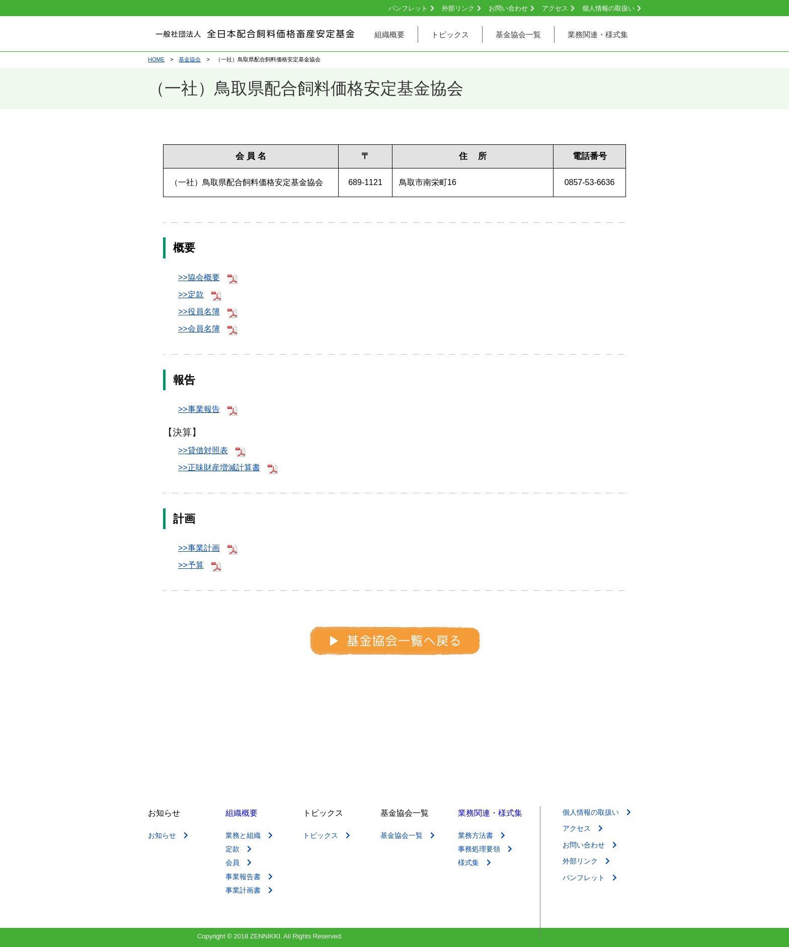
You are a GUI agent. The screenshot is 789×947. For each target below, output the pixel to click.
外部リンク (461, 8)
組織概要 (241, 813)
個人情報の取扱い (611, 8)
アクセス (558, 8)
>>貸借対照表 (212, 450)
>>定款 (199, 294)
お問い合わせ (511, 8)
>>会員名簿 (208, 328)
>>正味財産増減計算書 (228, 467)
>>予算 (199, 565)
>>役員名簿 (208, 311)
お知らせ (168, 835)
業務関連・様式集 (490, 813)
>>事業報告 (208, 409)
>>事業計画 (208, 548)
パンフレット (411, 8)
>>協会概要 (208, 277)
